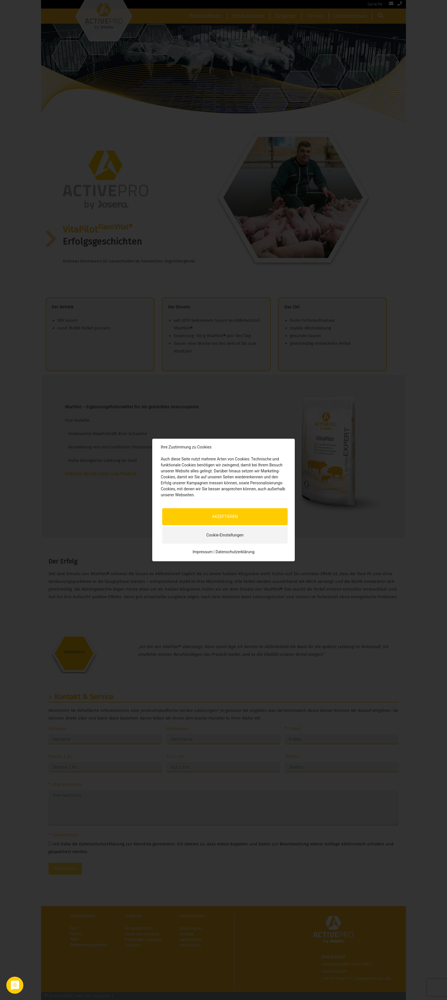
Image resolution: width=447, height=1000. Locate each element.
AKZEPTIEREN (225, 516)
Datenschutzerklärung (235, 552)
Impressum (202, 552)
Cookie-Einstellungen (224, 535)
